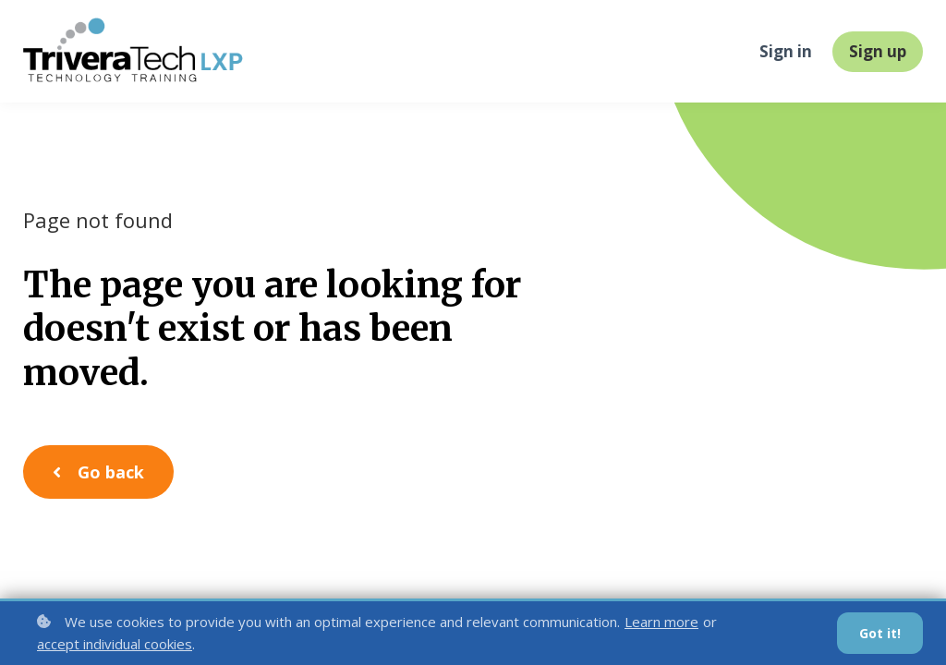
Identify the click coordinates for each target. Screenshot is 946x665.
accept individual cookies (114, 644)
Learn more (661, 621)
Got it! (880, 633)
